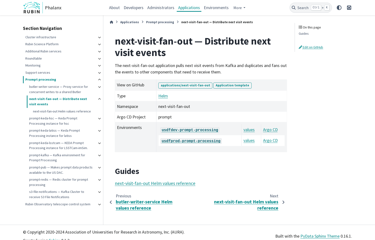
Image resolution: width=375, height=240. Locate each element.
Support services (37, 72)
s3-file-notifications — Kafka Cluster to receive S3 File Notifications (56, 194)
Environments (216, 7)
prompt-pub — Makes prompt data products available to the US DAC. (61, 170)
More (238, 7)
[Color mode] (339, 8)
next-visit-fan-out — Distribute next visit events (58, 101)
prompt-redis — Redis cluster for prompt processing (58, 182)
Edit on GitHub (311, 47)
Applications (189, 7)
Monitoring (33, 65)
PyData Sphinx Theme (320, 236)
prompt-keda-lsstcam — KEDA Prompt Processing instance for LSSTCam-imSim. (58, 145)
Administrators (160, 7)
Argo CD (270, 129)
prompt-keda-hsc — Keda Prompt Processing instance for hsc (53, 121)
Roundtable (33, 58)
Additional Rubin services (43, 51)
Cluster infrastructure (40, 37)
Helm (163, 96)
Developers (133, 7)
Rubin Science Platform (42, 44)
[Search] (311, 8)
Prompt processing (40, 79)
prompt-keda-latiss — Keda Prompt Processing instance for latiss (54, 133)
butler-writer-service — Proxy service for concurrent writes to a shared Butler (58, 89)
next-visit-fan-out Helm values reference (62, 111)
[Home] (111, 22)
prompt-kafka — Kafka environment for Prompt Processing (57, 157)
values (249, 129)
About (114, 7)
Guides (304, 33)
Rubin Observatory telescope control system (57, 204)
